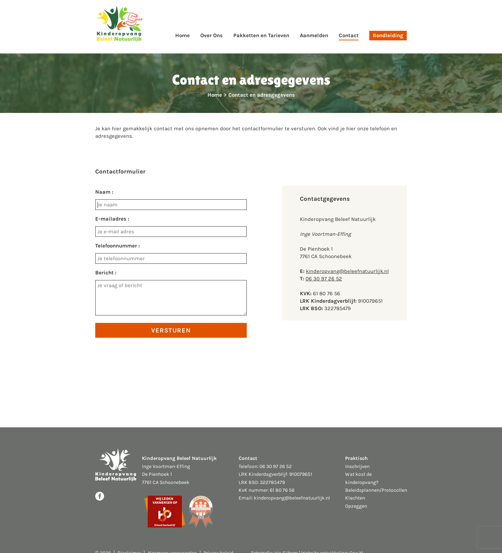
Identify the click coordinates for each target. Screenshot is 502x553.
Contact (349, 35)
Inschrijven (357, 466)
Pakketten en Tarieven (261, 35)
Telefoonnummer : (117, 246)
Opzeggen (356, 506)
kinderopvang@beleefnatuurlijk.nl (347, 271)
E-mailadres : (112, 219)
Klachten (355, 498)
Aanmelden (314, 35)
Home (182, 35)
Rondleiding (388, 35)
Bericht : (105, 272)
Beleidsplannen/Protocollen (376, 490)
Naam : (104, 192)
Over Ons (211, 35)
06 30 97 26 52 (324, 278)
